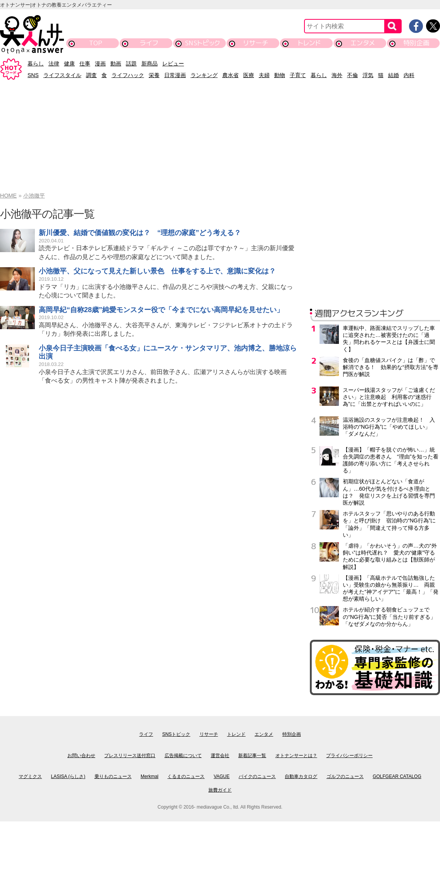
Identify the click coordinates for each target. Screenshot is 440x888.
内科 (409, 75)
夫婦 (264, 75)
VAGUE (222, 776)
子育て (298, 75)
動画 (115, 63)
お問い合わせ (81, 755)
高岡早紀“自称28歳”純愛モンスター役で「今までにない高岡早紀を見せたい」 (161, 310)
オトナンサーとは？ (296, 755)
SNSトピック (202, 42)
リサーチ (256, 42)
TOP (95, 42)
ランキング (204, 75)
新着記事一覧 (252, 755)
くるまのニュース (186, 776)
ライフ (149, 42)
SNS (33, 75)
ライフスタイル (62, 75)
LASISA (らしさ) (68, 776)
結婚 (393, 75)
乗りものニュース (113, 776)
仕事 (84, 63)
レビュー (173, 63)
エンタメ (363, 42)
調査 (91, 75)
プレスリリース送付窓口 (129, 755)
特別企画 (416, 42)
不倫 (352, 75)
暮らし (36, 63)
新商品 (149, 63)
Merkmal (149, 776)
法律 (53, 63)
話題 (131, 63)
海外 (337, 75)
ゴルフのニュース (345, 776)
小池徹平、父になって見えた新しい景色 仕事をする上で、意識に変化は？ (157, 271)
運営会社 (220, 755)
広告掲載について (183, 755)
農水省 (230, 75)
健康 (69, 63)
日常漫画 (175, 75)
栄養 (154, 75)
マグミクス (30, 776)
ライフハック (128, 75)
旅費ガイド (220, 790)
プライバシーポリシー (349, 755)
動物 (279, 75)
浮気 (368, 75)
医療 (248, 75)
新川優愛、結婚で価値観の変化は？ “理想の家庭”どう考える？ (140, 233)
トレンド (309, 42)
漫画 (100, 63)
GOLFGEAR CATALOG (397, 776)
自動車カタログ (301, 776)
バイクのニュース (257, 776)
